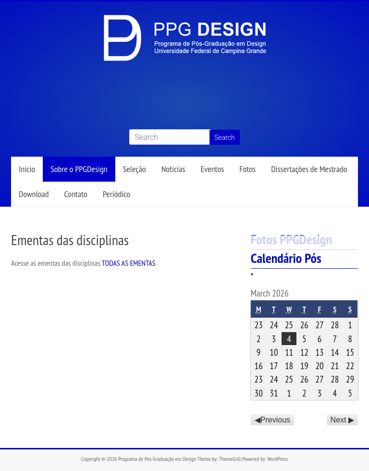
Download (34, 193)
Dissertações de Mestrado (309, 168)
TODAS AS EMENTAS (129, 263)
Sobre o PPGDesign (78, 168)
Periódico (116, 193)
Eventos (212, 168)
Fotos (247, 168)
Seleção (134, 168)
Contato (75, 193)
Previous (275, 420)
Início (27, 168)
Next (338, 420)
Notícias (173, 168)
